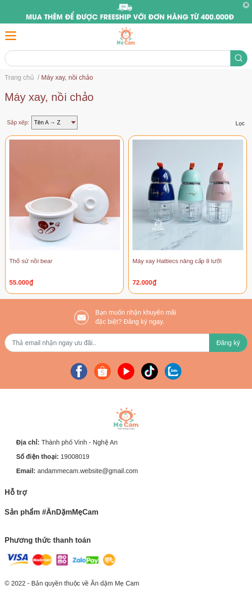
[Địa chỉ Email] (126, 343)
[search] (238, 58)
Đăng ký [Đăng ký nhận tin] (228, 342)
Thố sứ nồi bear (31, 261)
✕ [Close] (246, 4)
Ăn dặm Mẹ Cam (114, 583)
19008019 (74, 456)
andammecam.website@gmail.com (87, 471)
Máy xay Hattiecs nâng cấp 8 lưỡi (177, 261)
